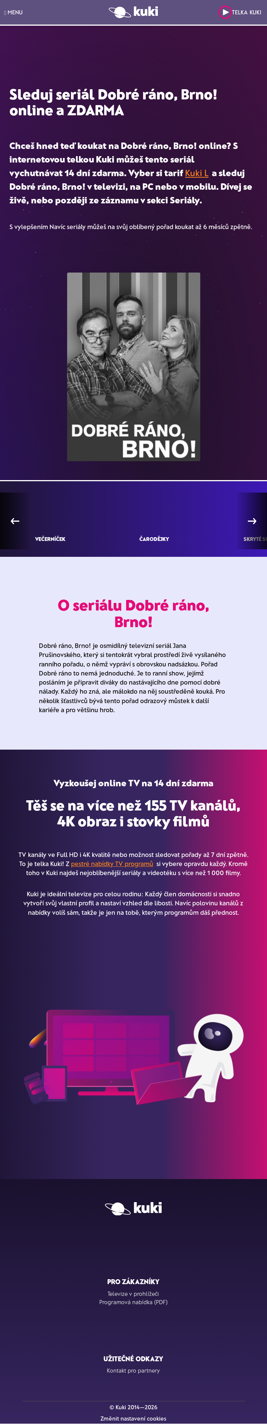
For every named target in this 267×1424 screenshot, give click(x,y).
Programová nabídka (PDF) (133, 1301)
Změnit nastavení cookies (133, 1418)
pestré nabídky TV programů (112, 863)
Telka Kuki (240, 12)
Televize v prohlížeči (133, 1293)
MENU (13, 12)
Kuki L (196, 172)
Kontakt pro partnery (133, 1370)
